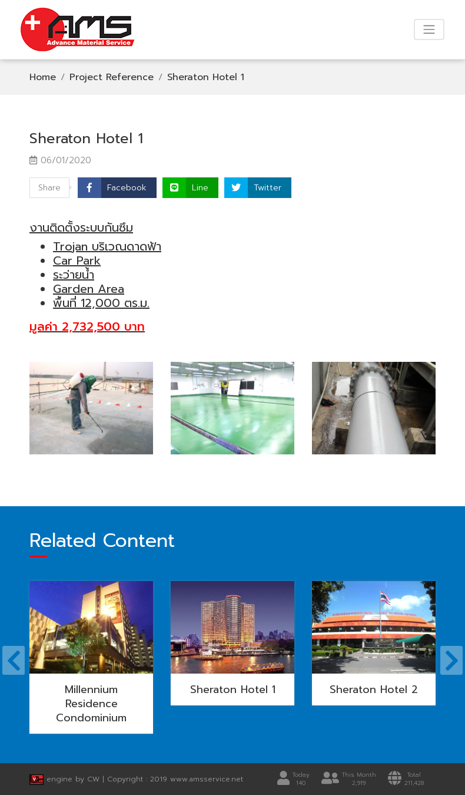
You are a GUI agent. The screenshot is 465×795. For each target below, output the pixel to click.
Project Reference (111, 77)
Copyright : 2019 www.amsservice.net (175, 779)
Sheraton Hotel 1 (205, 77)
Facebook (127, 188)
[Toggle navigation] (429, 29)
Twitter (267, 188)
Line (200, 188)
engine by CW (65, 779)
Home (42, 77)
